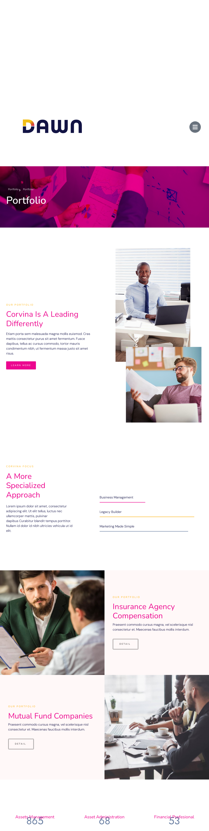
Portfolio (13, 189)
